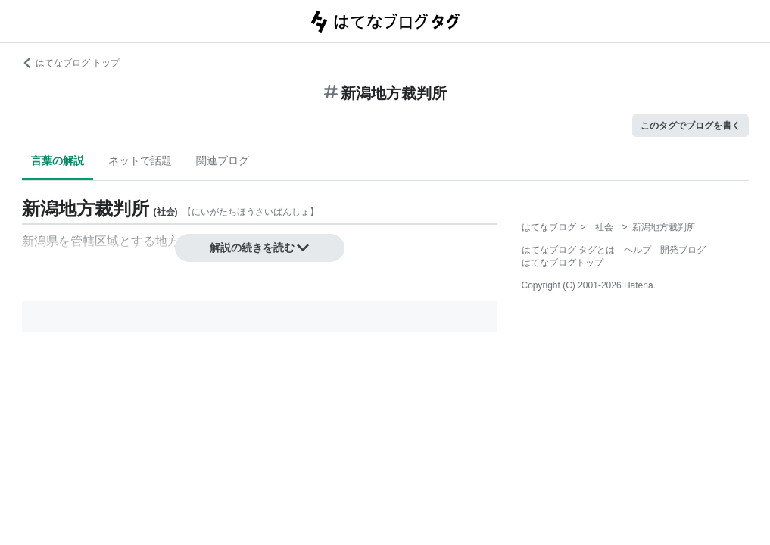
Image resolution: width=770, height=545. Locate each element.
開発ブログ (683, 249)
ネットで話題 (140, 160)
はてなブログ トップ (71, 63)
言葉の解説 (57, 160)
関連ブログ (222, 160)
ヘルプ (637, 249)
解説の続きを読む (260, 247)
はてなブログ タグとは (568, 249)
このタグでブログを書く (690, 125)
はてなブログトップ (562, 262)
